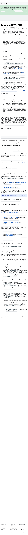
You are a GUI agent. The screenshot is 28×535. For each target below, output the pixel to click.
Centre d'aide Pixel (21, 525)
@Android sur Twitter (12, 524)
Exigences (2, 525)
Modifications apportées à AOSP (9, 13)
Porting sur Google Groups (13, 532)
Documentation (4, 3)
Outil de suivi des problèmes (22, 532)
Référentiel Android (3, 524)
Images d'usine (3, 529)
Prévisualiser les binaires (4, 528)
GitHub (2, 532)
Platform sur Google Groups (13, 529)
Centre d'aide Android (22, 524)
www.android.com (21, 528)
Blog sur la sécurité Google (13, 528)
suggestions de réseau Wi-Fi (10, 182)
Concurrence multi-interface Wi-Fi (18, 68)
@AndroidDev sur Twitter (13, 525)
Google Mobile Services (22, 529)
